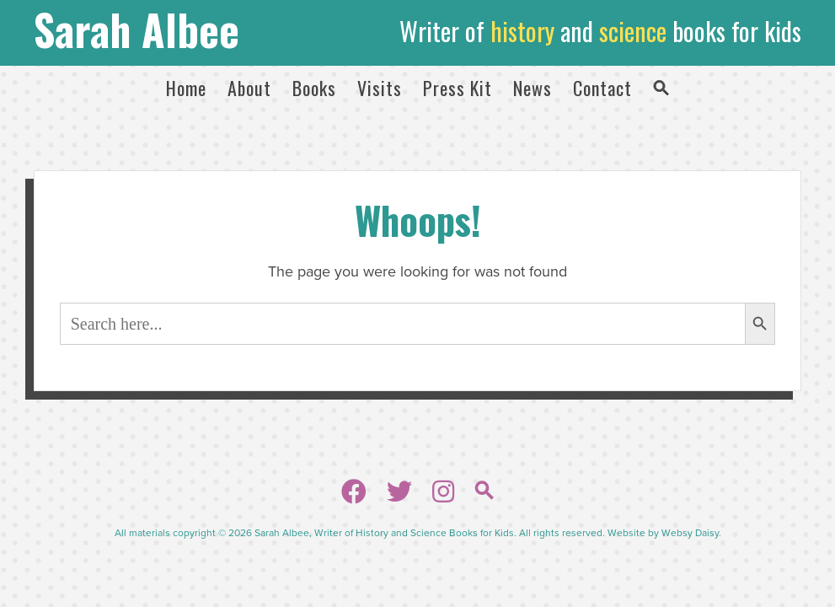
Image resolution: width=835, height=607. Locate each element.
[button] (661, 87)
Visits (379, 87)
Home (186, 87)
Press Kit (457, 87)
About (249, 87)
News (532, 87)
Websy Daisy (690, 532)
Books (314, 87)
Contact (602, 87)
